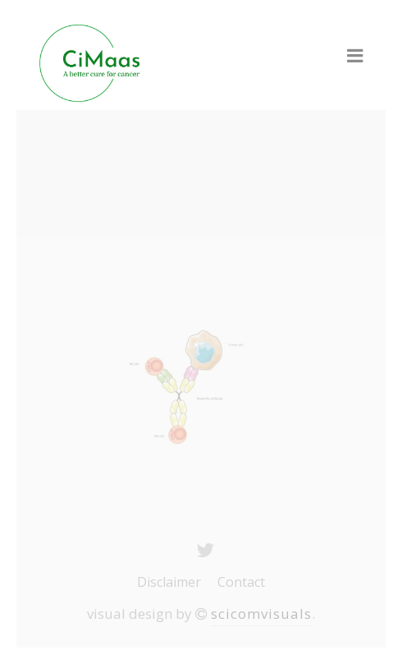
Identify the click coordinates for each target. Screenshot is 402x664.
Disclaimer (169, 582)
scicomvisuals (261, 613)
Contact (241, 582)
